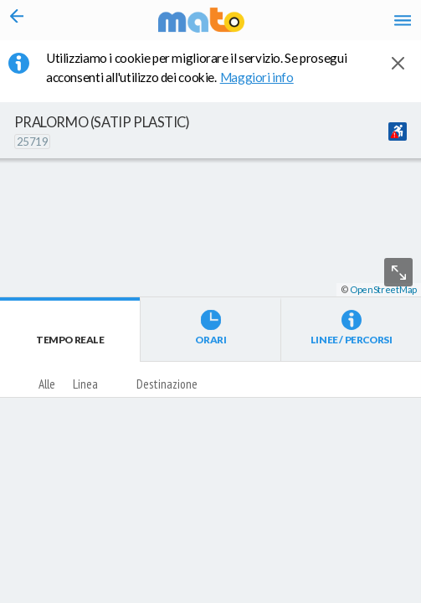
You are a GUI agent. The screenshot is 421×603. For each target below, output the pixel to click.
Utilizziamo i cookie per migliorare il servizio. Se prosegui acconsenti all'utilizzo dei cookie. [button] (196, 67)
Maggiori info (265, 77)
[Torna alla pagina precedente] (16, 20)
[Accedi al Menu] (403, 20)
